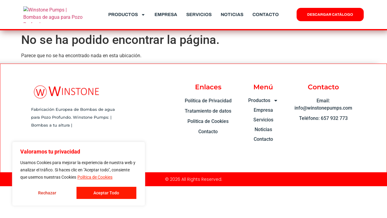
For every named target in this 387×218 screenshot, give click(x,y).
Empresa (165, 14)
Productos (126, 14)
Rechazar (47, 192)
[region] (78, 174)
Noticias (232, 14)
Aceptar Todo (106, 192)
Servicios (199, 14)
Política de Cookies (94, 177)
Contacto (265, 14)
